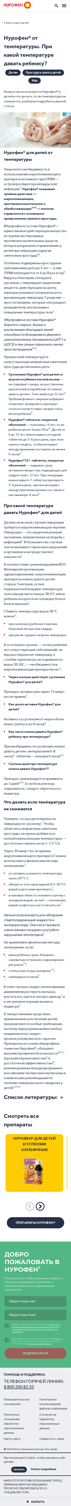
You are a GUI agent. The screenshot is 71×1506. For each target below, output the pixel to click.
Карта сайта (12, 1439)
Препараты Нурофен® (35, 1223)
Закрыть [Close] (35, 1502)
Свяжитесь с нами (51, 1439)
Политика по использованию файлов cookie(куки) (53, 1404)
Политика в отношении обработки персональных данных (14, 1424)
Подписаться (35, 1353)
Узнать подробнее (43, 1469)
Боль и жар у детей (17, 22)
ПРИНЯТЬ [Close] (19, 1469)
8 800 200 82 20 (19, 1386)
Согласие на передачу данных (40, 1344)
